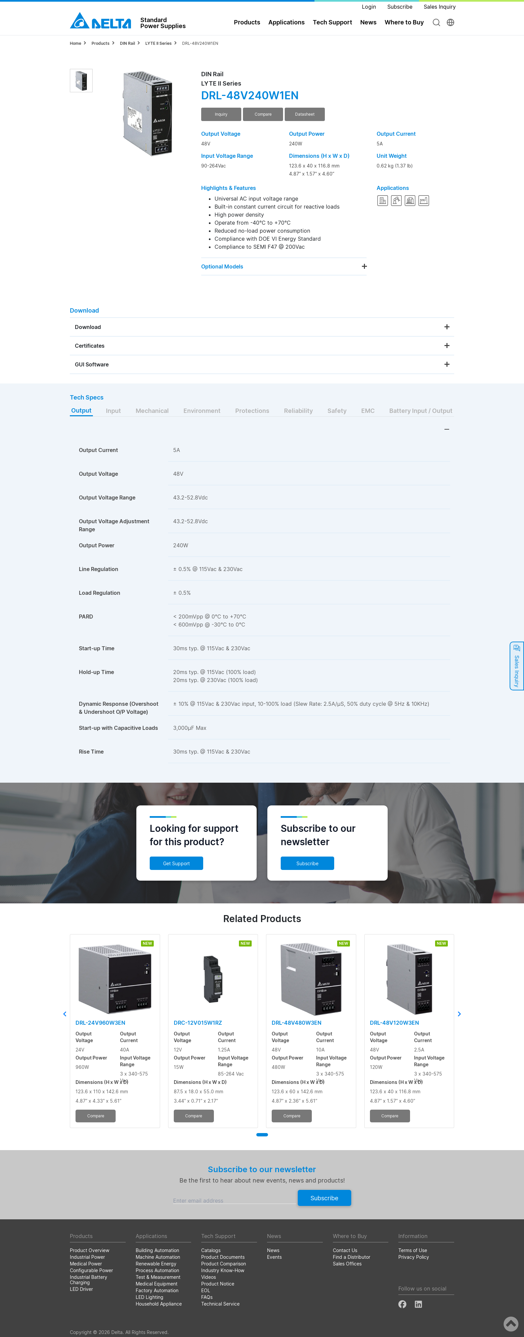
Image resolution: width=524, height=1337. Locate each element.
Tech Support (332, 22)
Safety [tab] (337, 410)
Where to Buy (404, 22)
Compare (263, 114)
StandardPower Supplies (163, 22)
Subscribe (307, 863)
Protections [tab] (252, 410)
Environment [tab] (202, 410)
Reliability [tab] (298, 410)
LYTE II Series (158, 43)
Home (75, 43)
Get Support (176, 863)
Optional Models (222, 266)
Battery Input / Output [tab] (420, 410)
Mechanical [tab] (152, 410)
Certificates (90, 345)
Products (247, 22)
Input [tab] (113, 410)
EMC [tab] (368, 410)
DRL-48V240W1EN (200, 43)
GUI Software (92, 364)
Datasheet (304, 114)
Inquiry (221, 114)
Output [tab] (81, 410)
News (368, 22)
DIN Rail (127, 43)
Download (88, 327)
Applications (286, 22)
